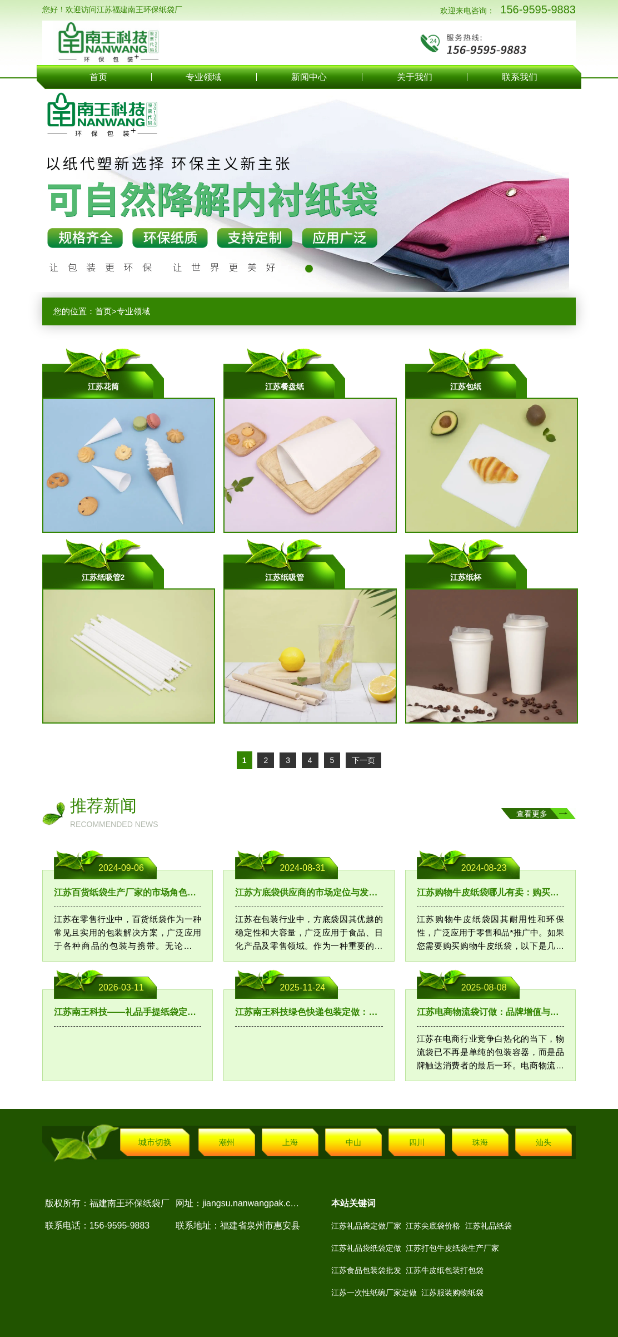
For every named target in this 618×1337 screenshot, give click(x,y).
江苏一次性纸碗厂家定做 (374, 1292)
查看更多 (531, 813)
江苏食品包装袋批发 (366, 1270)
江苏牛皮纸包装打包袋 (445, 1270)
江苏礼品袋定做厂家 (366, 1225)
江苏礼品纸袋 (488, 1225)
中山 (353, 1142)
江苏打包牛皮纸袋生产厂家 (452, 1248)
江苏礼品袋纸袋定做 (366, 1248)
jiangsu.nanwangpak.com (252, 1203)
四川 (417, 1142)
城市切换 (155, 1142)
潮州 (227, 1142)
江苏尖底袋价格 (433, 1225)
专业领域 (203, 77)
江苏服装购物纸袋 (452, 1292)
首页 (98, 77)
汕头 (543, 1142)
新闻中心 (309, 77)
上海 (290, 1142)
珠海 (480, 1142)
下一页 (363, 760)
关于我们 (414, 77)
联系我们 (519, 77)
